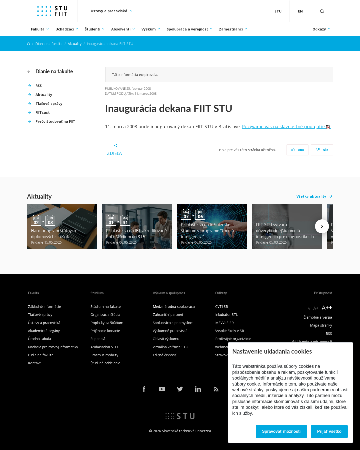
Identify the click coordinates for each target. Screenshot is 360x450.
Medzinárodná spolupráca (174, 306)
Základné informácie (44, 306)
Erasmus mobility (104, 355)
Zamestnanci (231, 29)
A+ (315, 308)
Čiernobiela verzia (318, 317)
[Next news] (322, 226)
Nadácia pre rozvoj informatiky (53, 347)
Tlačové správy (49, 103)
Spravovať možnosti (281, 431)
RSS (39, 85)
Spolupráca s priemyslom (173, 322)
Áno (297, 150)
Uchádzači (65, 29)
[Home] (28, 43)
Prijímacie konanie (105, 330)
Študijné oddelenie (105, 363)
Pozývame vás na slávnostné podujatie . (286, 126)
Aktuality (75, 43)
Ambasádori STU (104, 347)
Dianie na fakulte (48, 43)
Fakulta (37, 29)
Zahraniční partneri (168, 314)
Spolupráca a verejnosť (187, 29)
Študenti (92, 29)
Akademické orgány (44, 330)
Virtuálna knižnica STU (170, 347)
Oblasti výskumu (166, 338)
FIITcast (43, 112)
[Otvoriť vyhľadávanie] (322, 11)
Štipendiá (97, 338)
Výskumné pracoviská (170, 330)
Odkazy (319, 29)
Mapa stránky (321, 325)
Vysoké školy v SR (229, 330)
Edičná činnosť (164, 355)
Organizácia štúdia (105, 314)
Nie (322, 150)
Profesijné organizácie (233, 338)
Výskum (149, 29)
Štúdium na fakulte (105, 306)
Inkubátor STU (226, 314)
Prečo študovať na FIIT (55, 121)
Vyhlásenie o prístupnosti (312, 341)
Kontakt (34, 363)
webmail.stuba (226, 347)
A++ (327, 307)
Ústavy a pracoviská (109, 10)
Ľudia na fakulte (41, 355)
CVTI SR (221, 306)
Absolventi (120, 29)
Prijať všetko (329, 431)
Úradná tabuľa (39, 338)
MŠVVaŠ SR (224, 322)
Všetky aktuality (311, 196)
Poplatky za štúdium (106, 322)
